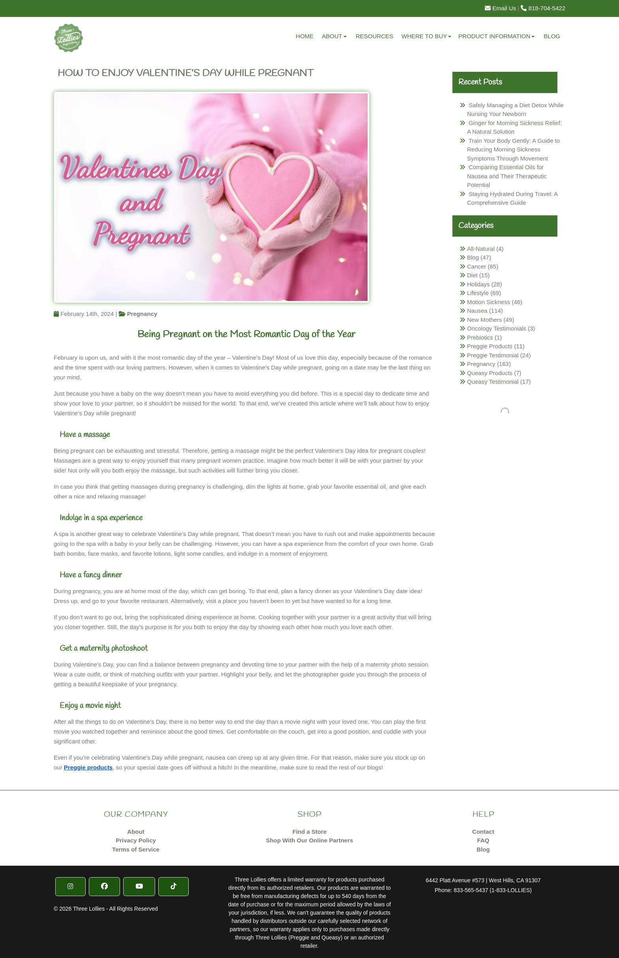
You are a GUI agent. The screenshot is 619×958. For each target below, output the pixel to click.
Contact (483, 831)
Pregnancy (142, 313)
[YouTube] (139, 886)
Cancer (476, 266)
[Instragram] (70, 886)
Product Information (494, 36)
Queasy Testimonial (493, 381)
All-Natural (481, 248)
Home (304, 36)
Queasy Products (489, 373)
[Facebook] (104, 886)
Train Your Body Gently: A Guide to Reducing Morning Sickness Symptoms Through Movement (513, 149)
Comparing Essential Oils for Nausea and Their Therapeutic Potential (507, 176)
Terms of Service (135, 849)
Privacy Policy (136, 840)
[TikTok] (173, 886)
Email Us (500, 8)
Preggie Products (489, 346)
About (332, 36)
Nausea (477, 310)
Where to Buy (424, 36)
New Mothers (484, 319)
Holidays (478, 284)
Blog (552, 36)
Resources (374, 36)
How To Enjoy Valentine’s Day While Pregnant (185, 73)
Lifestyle (478, 292)
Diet (472, 275)
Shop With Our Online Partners (309, 840)
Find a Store (310, 831)
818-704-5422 (543, 8)
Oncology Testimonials (496, 328)
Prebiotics (480, 337)
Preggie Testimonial (493, 355)
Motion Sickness (488, 302)
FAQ (483, 840)
